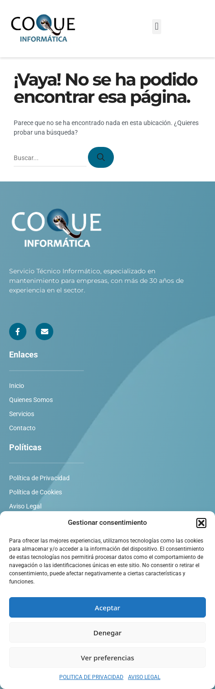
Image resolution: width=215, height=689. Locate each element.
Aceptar (107, 607)
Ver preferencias (107, 657)
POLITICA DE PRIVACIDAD (91, 677)
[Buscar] (101, 157)
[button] (201, 523)
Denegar (107, 632)
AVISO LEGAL (144, 677)
